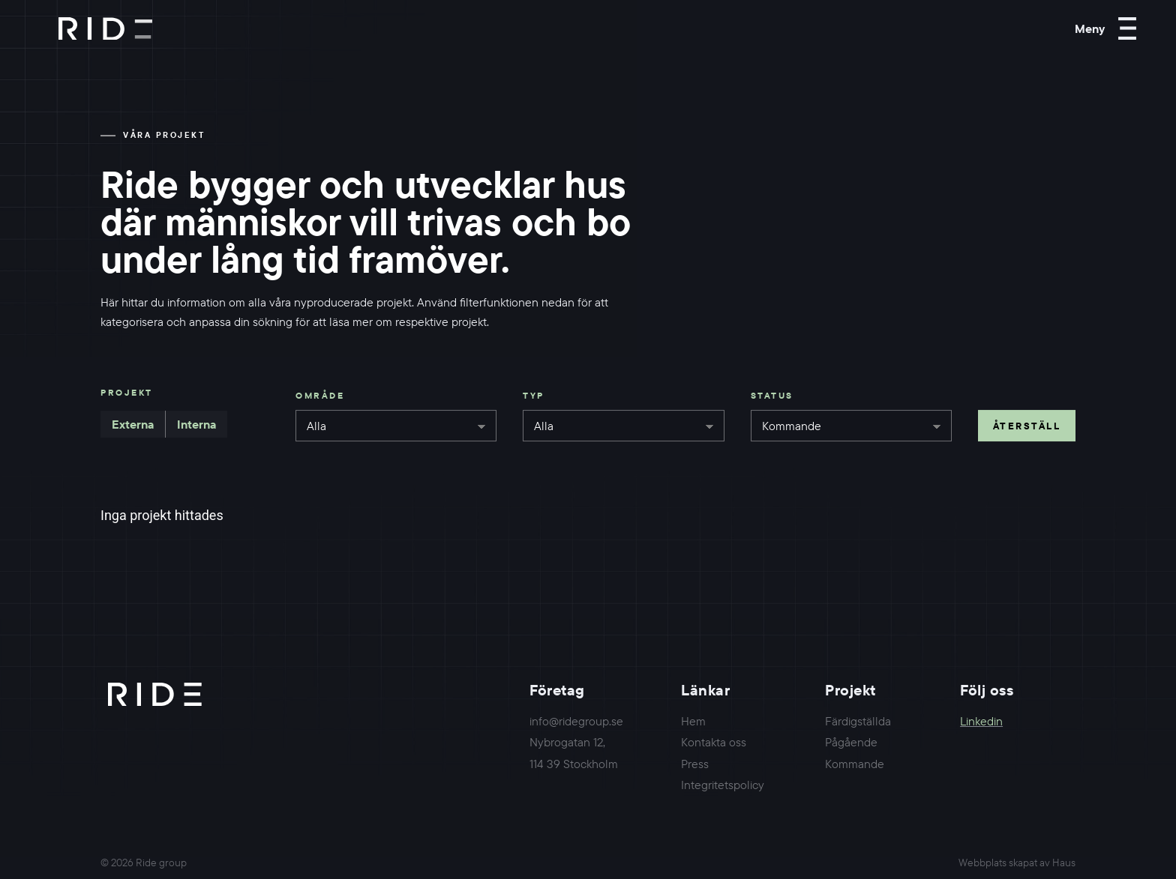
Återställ (1027, 426)
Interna (196, 424)
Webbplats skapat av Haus (1017, 862)
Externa (133, 424)
